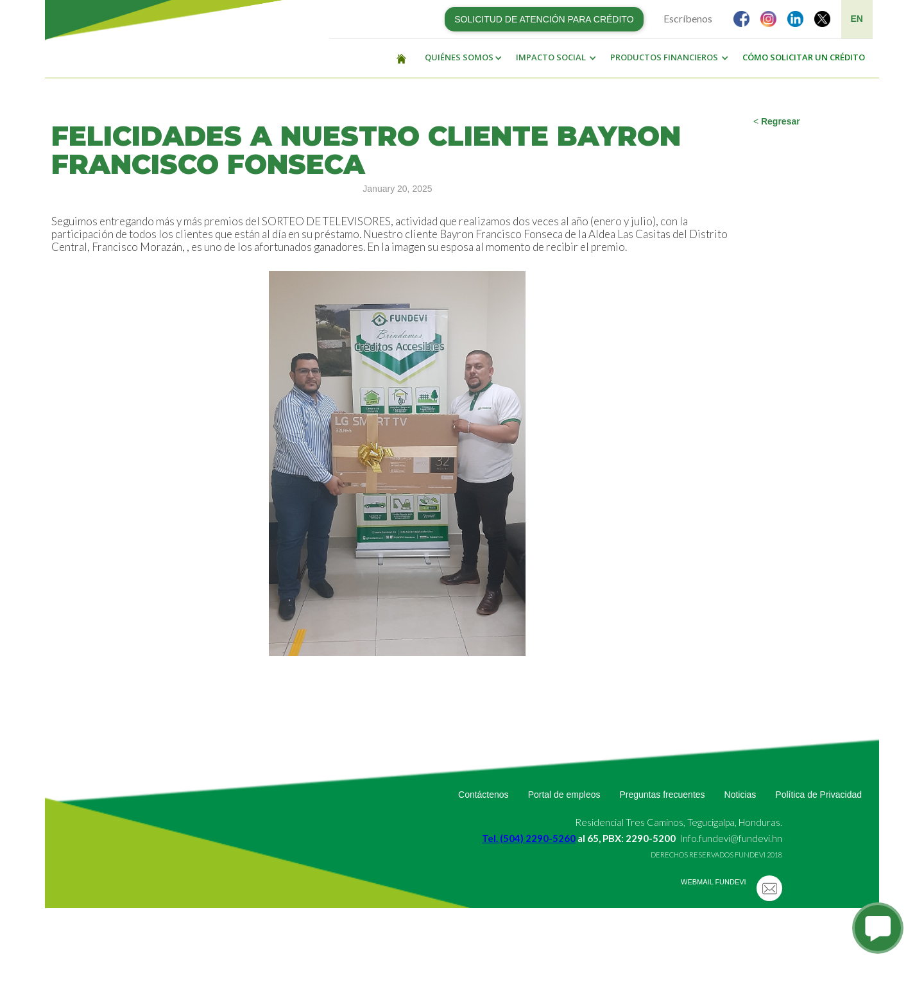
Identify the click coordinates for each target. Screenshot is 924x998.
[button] (460, 57)
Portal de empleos (564, 794)
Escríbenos (687, 18)
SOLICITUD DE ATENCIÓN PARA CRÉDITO (543, 19)
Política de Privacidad (818, 794)
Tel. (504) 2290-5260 (529, 838)
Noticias (740, 794)
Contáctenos (483, 794)
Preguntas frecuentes (662, 794)
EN (857, 18)
